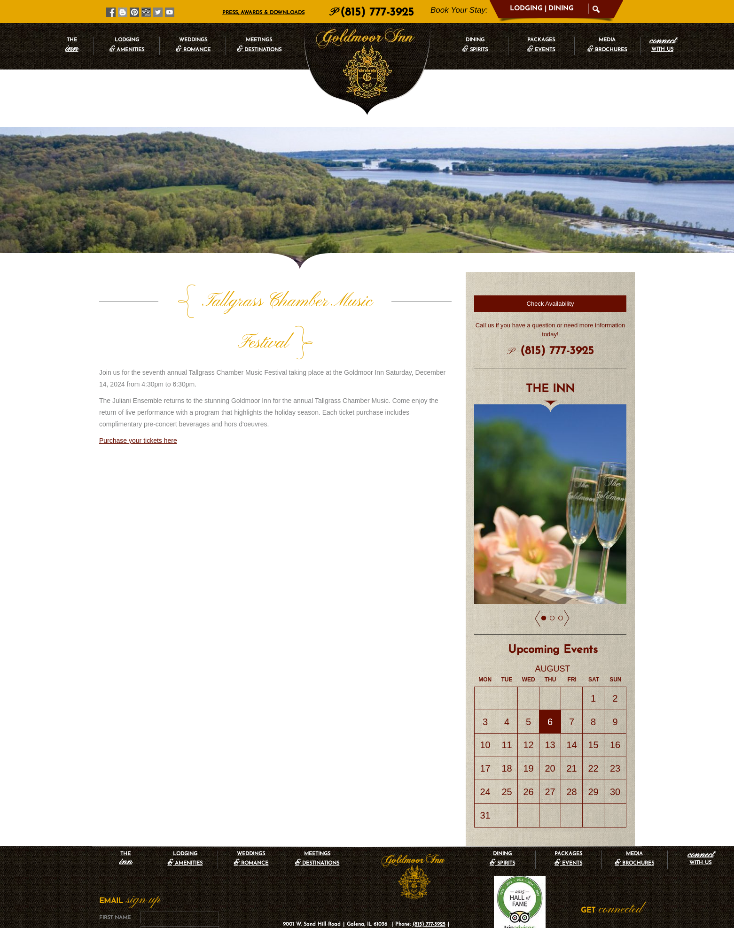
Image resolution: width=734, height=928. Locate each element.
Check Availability (550, 303)
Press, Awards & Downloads (263, 12)
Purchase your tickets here (138, 399)
